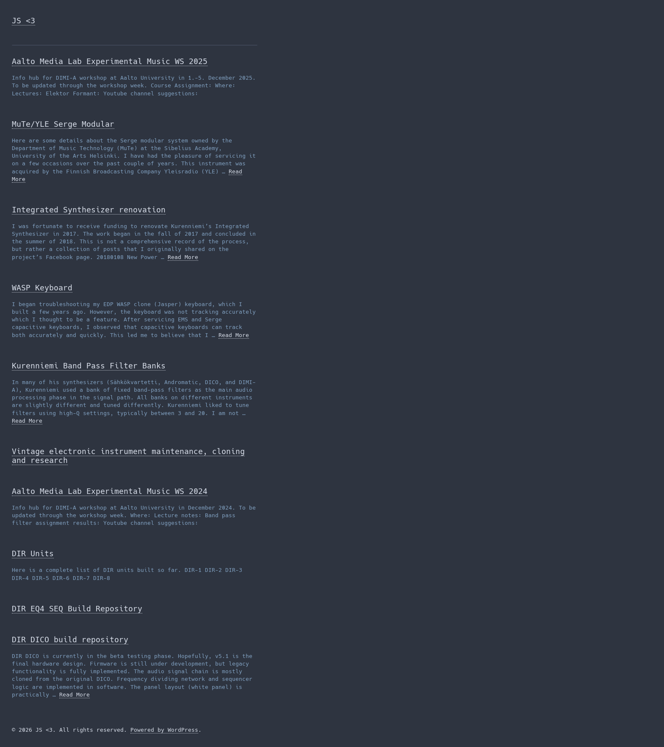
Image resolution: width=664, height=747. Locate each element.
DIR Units (33, 553)
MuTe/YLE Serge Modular (63, 124)
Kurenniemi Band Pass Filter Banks (89, 365)
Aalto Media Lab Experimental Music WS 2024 (110, 491)
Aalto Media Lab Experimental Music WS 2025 (110, 61)
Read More (183, 257)
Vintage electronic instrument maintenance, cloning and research (128, 456)
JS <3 (23, 20)
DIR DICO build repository (70, 639)
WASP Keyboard (42, 287)
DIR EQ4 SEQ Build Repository (77, 608)
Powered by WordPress (164, 730)
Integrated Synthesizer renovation (89, 209)
